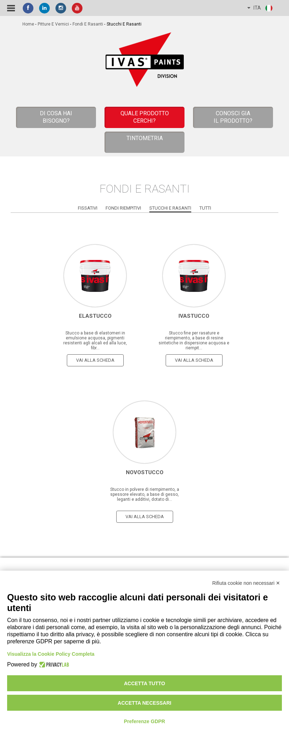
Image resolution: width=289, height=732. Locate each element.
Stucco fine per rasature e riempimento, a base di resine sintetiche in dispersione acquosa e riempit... (194, 340)
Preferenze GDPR (144, 721)
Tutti (205, 208)
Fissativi (87, 208)
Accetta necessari (144, 703)
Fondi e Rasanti (88, 24)
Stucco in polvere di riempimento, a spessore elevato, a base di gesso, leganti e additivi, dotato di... (144, 494)
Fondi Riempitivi (123, 208)
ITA (260, 8)
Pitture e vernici (53, 24)
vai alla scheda (95, 360)
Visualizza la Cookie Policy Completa (51, 654)
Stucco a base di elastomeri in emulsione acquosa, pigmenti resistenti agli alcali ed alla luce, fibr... (95, 340)
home (28, 24)
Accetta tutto (144, 683)
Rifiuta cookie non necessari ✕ (246, 583)
